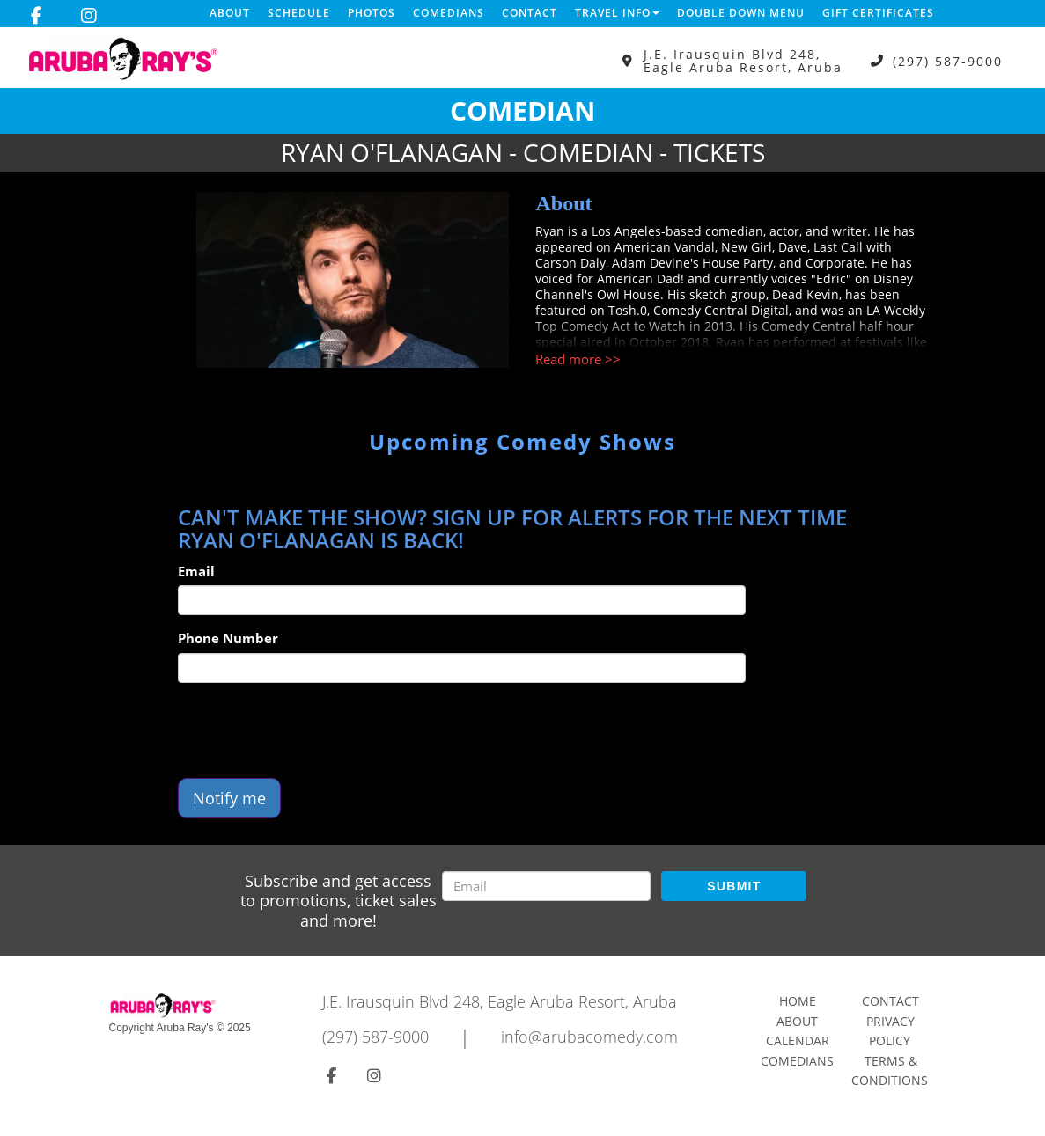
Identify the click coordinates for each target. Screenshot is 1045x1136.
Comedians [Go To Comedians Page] (797, 1060)
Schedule (299, 12)
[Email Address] (546, 886)
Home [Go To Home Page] (797, 1001)
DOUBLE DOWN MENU (741, 12)
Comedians (448, 12)
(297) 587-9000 (948, 61)
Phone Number (228, 638)
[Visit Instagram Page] (89, 16)
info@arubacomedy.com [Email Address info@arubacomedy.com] (589, 1036)
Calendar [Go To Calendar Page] (797, 1040)
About (230, 12)
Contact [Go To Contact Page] (890, 1001)
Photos (371, 12)
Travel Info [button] (617, 12)
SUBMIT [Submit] (734, 886)
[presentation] (311, 730)
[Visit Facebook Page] (36, 16)
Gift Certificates (878, 12)
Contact (529, 12)
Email (196, 571)
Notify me (229, 798)
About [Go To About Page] (797, 1021)
